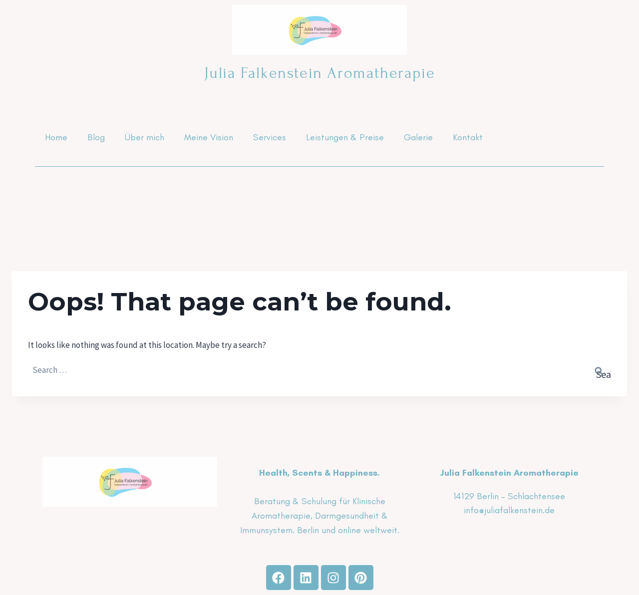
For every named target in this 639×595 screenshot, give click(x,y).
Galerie (418, 137)
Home (56, 137)
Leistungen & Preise (345, 137)
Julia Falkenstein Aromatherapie (319, 73)
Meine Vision (208, 137)
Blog (96, 137)
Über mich (144, 137)
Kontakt (468, 137)
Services (269, 137)
